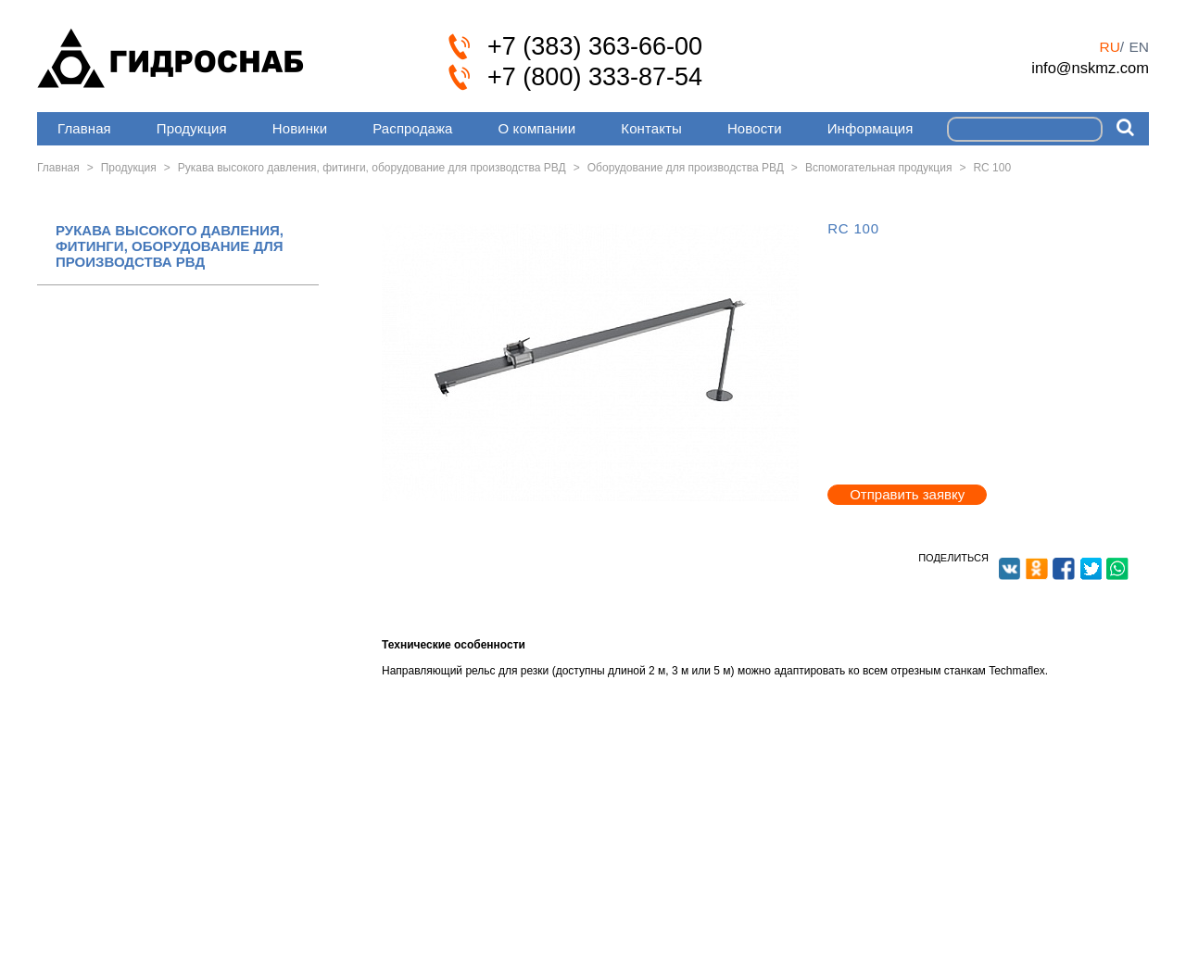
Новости (754, 128)
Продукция (192, 128)
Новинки (299, 128)
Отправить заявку (907, 494)
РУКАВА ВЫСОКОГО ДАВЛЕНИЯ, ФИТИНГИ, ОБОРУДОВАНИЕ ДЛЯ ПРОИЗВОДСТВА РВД (170, 246)
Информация (870, 128)
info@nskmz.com (1090, 67)
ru (1109, 47)
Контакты (651, 128)
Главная (84, 128)
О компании (537, 128)
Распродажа (412, 128)
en (1139, 47)
